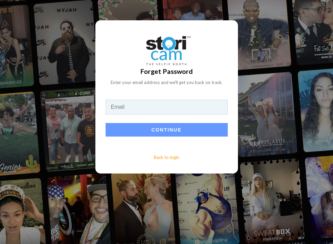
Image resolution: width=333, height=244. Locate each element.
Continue (166, 130)
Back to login (166, 157)
